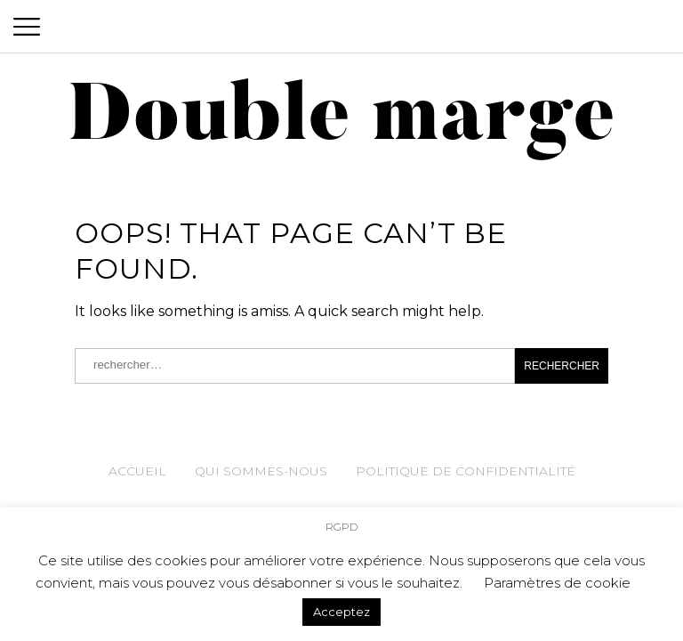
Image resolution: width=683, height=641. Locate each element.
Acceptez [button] (341, 611)
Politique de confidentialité (465, 471)
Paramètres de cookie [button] (557, 582)
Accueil (137, 471)
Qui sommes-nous (261, 471)
